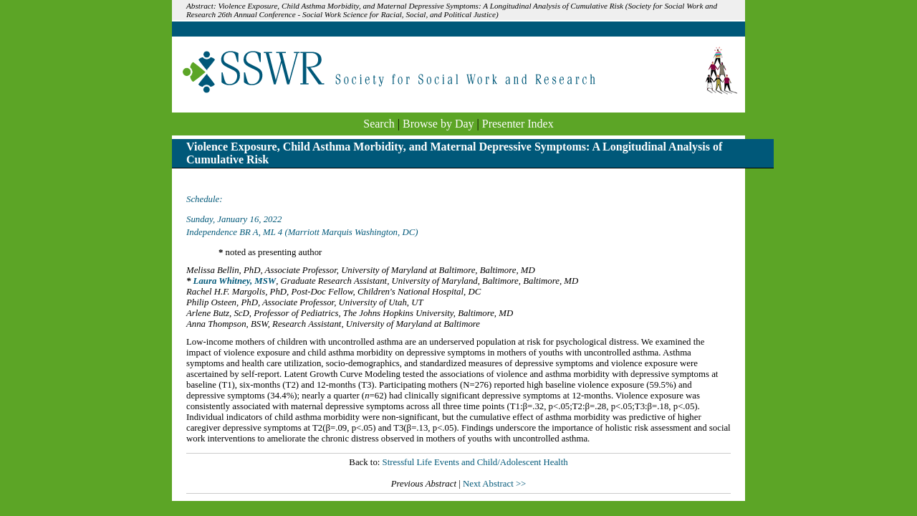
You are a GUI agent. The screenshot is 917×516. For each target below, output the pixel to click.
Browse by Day (438, 124)
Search (379, 124)
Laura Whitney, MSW (235, 281)
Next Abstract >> (494, 484)
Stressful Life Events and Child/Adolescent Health (475, 462)
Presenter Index (518, 124)
